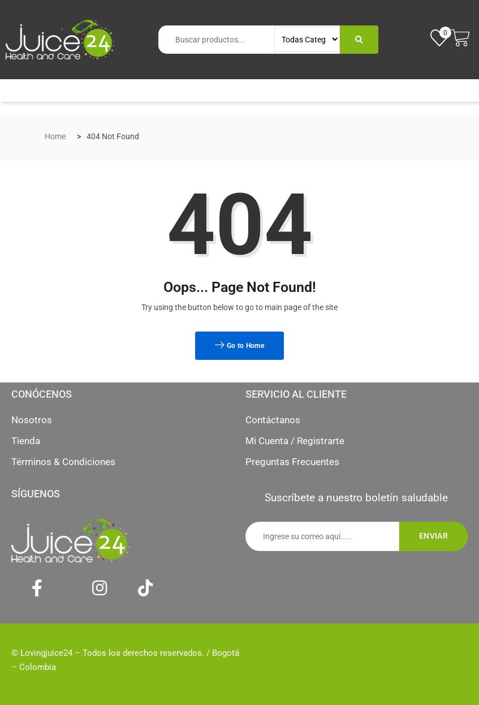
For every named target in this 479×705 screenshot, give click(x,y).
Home (55, 136)
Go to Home (239, 346)
